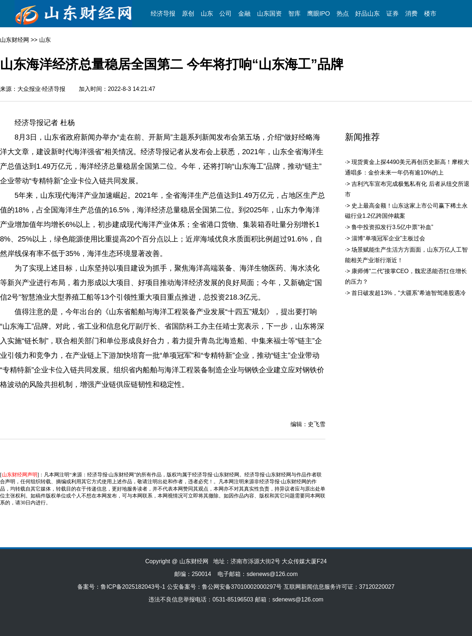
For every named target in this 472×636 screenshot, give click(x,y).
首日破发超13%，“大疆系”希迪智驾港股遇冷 (408, 293)
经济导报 (163, 13)
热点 (343, 13)
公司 (225, 13)
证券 (392, 13)
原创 (188, 13)
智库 (294, 13)
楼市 (430, 13)
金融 (244, 13)
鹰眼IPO (318, 13)
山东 (207, 13)
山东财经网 (14, 40)
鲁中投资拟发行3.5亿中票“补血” (392, 227)
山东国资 (269, 13)
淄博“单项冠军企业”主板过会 (388, 238)
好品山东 (367, 13)
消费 (411, 13)
